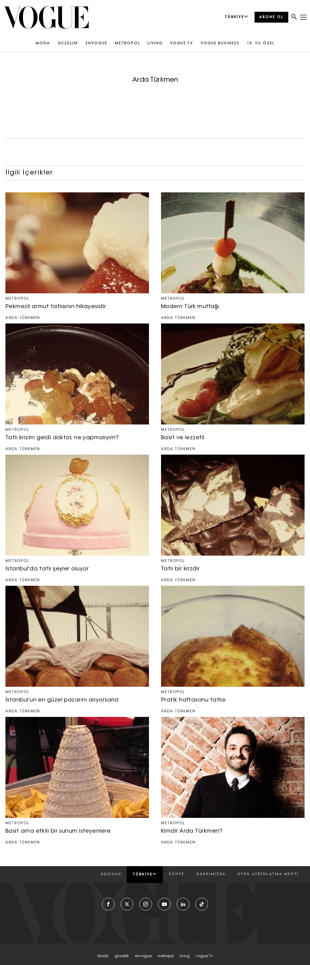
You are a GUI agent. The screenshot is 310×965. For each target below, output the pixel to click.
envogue (143, 956)
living (185, 956)
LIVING (155, 43)
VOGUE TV (181, 43)
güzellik (122, 956)
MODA (43, 43)
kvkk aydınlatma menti (268, 874)
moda (103, 956)
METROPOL (127, 43)
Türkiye (145, 874)
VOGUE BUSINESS (220, 43)
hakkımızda (211, 874)
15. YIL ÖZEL (260, 43)
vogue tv (204, 956)
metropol (166, 956)
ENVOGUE (96, 43)
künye (176, 874)
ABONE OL (271, 17)
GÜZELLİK (68, 43)
